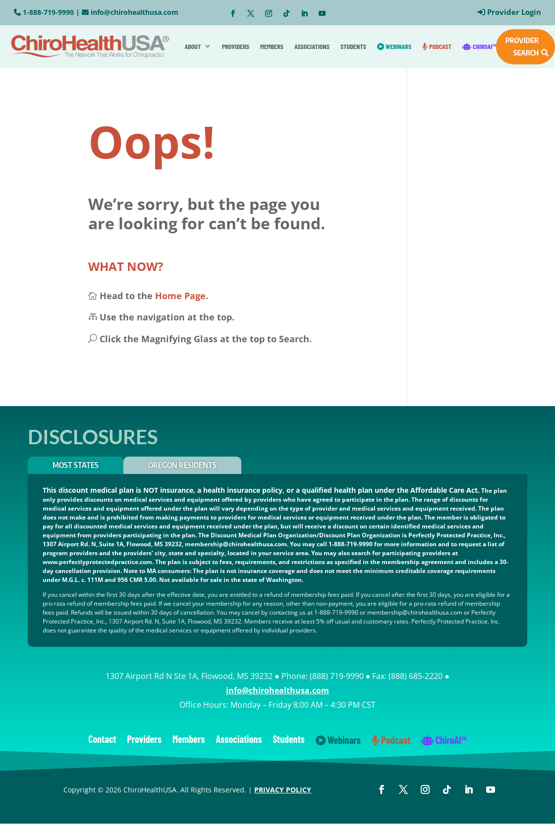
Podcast (436, 46)
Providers (235, 46)
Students (353, 46)
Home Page (180, 296)
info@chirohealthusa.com (134, 12)
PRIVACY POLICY (282, 789)
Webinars (394, 46)
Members (271, 46)
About (192, 46)
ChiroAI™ (479, 46)
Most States (76, 465)
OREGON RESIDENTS (182, 465)
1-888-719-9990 (48, 12)
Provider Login (514, 12)
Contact (102, 740)
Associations (312, 46)
